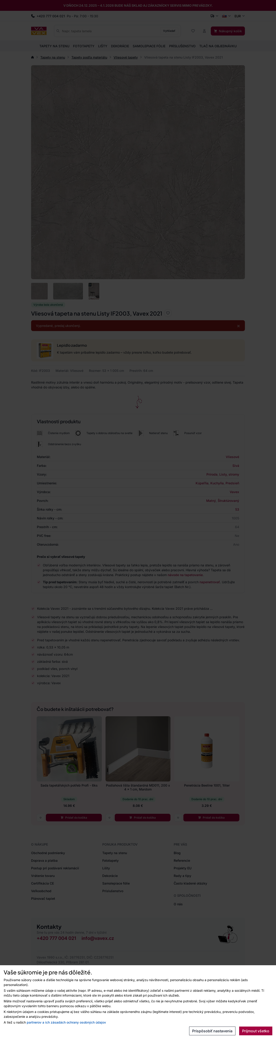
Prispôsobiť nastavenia (212, 1031)
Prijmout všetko (255, 1031)
